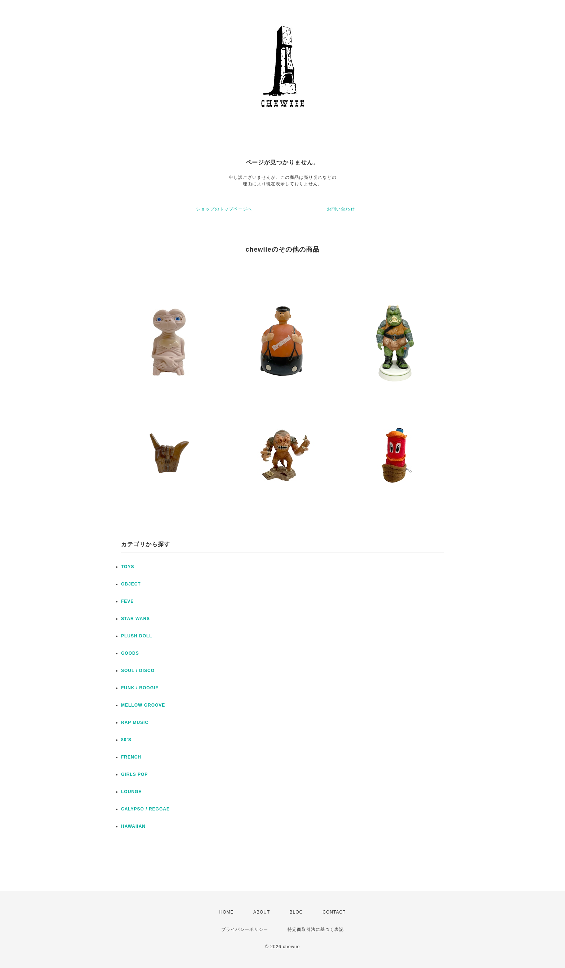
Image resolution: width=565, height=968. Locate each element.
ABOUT (261, 912)
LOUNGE (131, 791)
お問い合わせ (341, 209)
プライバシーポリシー (244, 929)
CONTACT (334, 912)
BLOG (296, 912)
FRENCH (131, 757)
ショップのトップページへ (224, 209)
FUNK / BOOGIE (140, 687)
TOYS (127, 566)
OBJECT (131, 584)
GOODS (130, 653)
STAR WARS (135, 618)
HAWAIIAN (133, 826)
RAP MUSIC (134, 722)
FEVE (127, 601)
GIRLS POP (134, 774)
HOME (226, 912)
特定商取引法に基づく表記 (316, 929)
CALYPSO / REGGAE (145, 809)
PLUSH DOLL (136, 635)
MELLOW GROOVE (143, 705)
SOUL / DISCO (138, 670)
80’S (126, 739)
